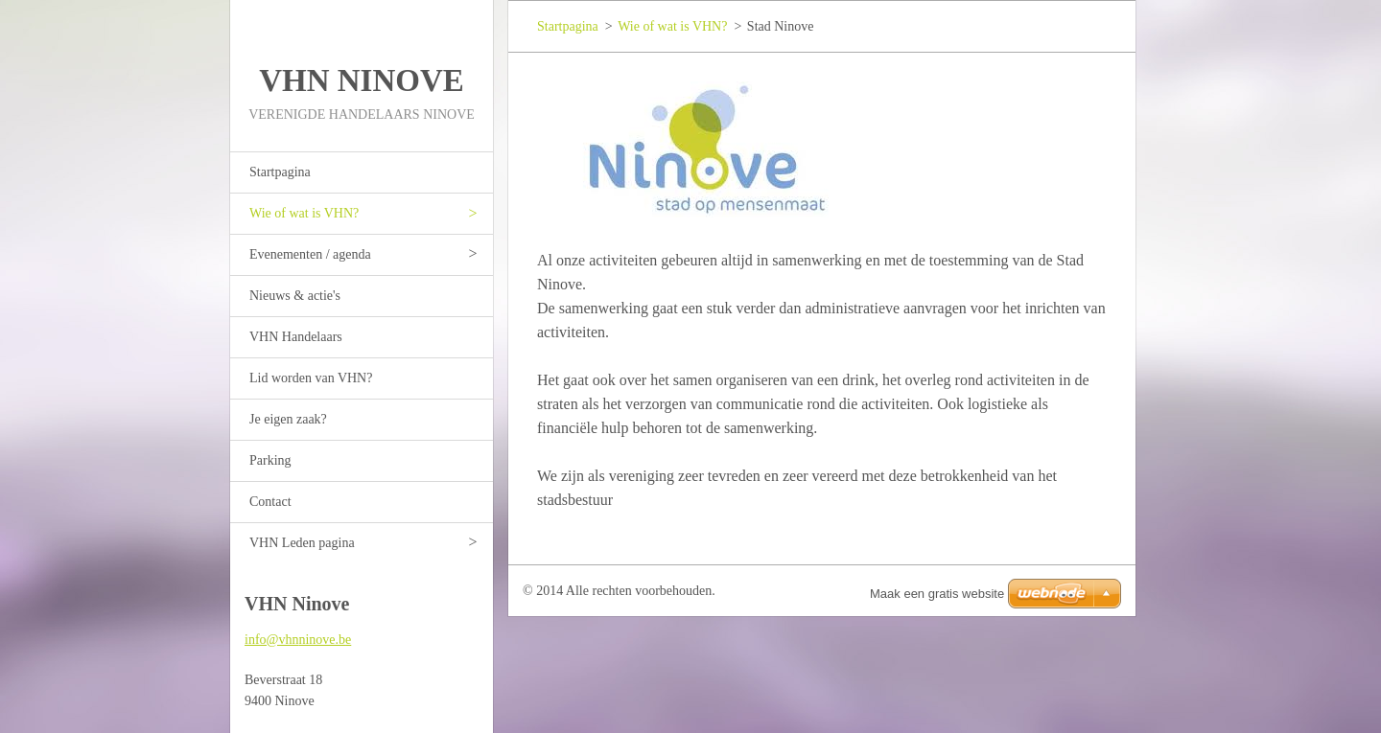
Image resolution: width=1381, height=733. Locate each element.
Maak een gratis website (937, 593)
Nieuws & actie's (294, 295)
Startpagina (280, 172)
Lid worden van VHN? (310, 378)
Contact (270, 501)
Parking (270, 460)
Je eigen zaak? (288, 419)
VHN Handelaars (295, 337)
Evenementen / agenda (310, 254)
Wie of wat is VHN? (304, 213)
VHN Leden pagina (302, 543)
